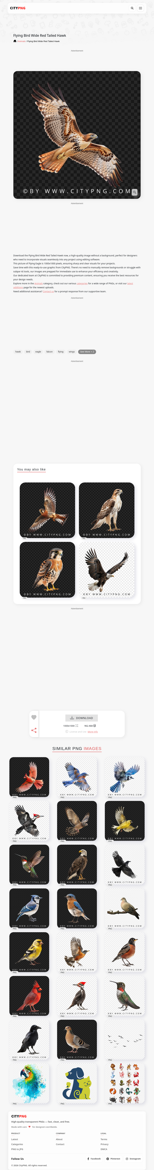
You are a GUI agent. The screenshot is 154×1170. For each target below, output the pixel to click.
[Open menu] (140, 8)
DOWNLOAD (81, 718)
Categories (17, 1144)
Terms (104, 1139)
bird (28, 351)
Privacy (104, 1144)
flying (60, 351)
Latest (14, 1139)
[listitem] (94, 1158)
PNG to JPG (17, 1149)
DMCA (104, 1149)
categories (82, 283)
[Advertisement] (77, 60)
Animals (38, 283)
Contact (60, 1144)
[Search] (132, 8)
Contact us (48, 291)
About (59, 1139)
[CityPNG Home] (18, 8)
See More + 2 (87, 351)
